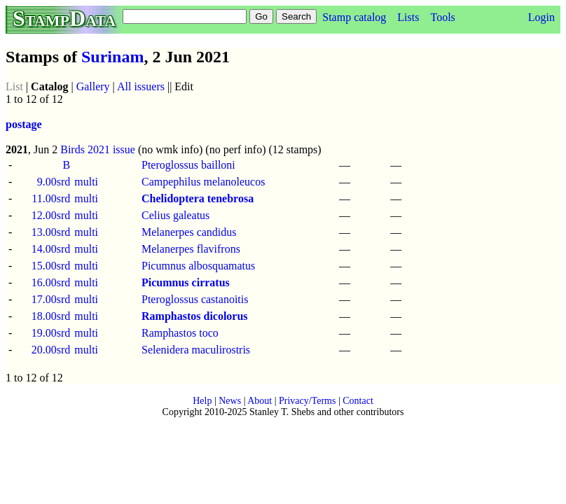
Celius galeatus (175, 215)
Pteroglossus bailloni (188, 165)
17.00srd (51, 299)
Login (541, 17)
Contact (358, 401)
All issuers (141, 86)
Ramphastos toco (180, 333)
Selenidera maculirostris (196, 350)
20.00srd (51, 350)
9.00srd (54, 182)
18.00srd (51, 316)
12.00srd (51, 215)
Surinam (112, 57)
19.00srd (51, 333)
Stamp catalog (354, 17)
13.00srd (51, 232)
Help (202, 401)
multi (86, 182)
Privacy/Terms (307, 401)
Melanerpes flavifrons (191, 249)
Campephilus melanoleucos (203, 182)
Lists (408, 17)
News (230, 401)
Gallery (93, 86)
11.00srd (51, 198)
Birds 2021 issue (97, 149)
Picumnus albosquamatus (198, 266)
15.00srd (51, 266)
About (259, 401)
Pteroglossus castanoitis (195, 299)
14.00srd (51, 249)
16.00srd (51, 282)
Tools (442, 17)
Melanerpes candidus (189, 232)
